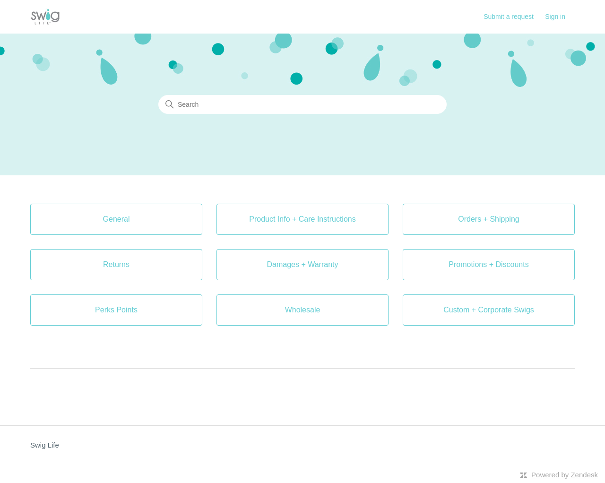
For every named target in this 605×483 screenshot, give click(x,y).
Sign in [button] (555, 16)
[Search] (302, 104)
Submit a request (509, 16)
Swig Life (44, 445)
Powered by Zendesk (564, 475)
